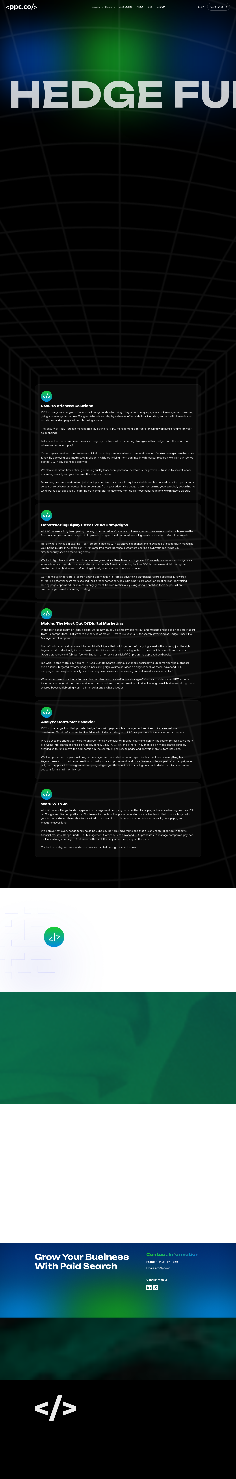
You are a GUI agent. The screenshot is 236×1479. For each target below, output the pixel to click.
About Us (171, 1404)
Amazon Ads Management (140, 1426)
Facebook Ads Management (141, 1415)
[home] (21, 7)
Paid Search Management (140, 1404)
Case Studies (125, 6)
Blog (150, 6)
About (140, 6)
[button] (98, 7)
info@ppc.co (158, 1268)
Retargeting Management (140, 1443)
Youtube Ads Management (141, 1438)
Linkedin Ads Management (140, 1421)
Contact (161, 6)
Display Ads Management (140, 1432)
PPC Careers (173, 1415)
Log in (201, 6)
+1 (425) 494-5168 (162, 1261)
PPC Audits (131, 1455)
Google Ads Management (140, 1409)
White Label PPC (134, 1449)
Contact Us (173, 1421)
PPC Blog (171, 1409)
